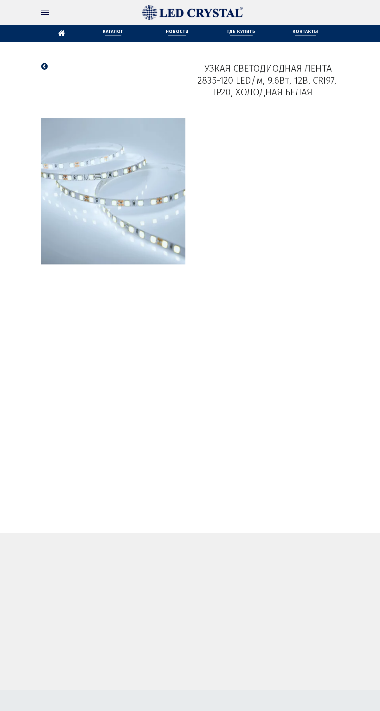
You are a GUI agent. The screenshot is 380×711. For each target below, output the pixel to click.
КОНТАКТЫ (305, 31)
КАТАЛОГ (113, 31)
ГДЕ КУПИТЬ (241, 31)
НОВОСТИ (177, 31)
